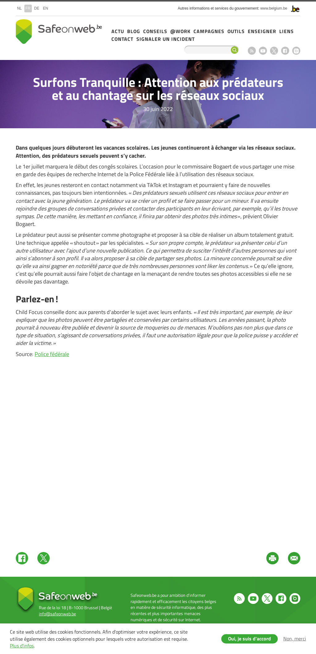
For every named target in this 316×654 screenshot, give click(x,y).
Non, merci (294, 638)
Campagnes (208, 31)
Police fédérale (52, 354)
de (37, 8)
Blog (133, 31)
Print (272, 558)
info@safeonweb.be (57, 613)
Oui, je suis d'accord (249, 638)
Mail (294, 558)
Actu (117, 31)
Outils (236, 31)
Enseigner (262, 31)
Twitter (43, 558)
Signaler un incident (165, 39)
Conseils (155, 31)
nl (19, 8)
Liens (286, 31)
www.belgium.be (273, 8)
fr (28, 8)
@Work (180, 31)
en (45, 8)
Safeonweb (59, 31)
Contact (122, 39)
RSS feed (252, 51)
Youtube (263, 51)
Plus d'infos (22, 645)
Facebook (285, 51)
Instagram (296, 51)
